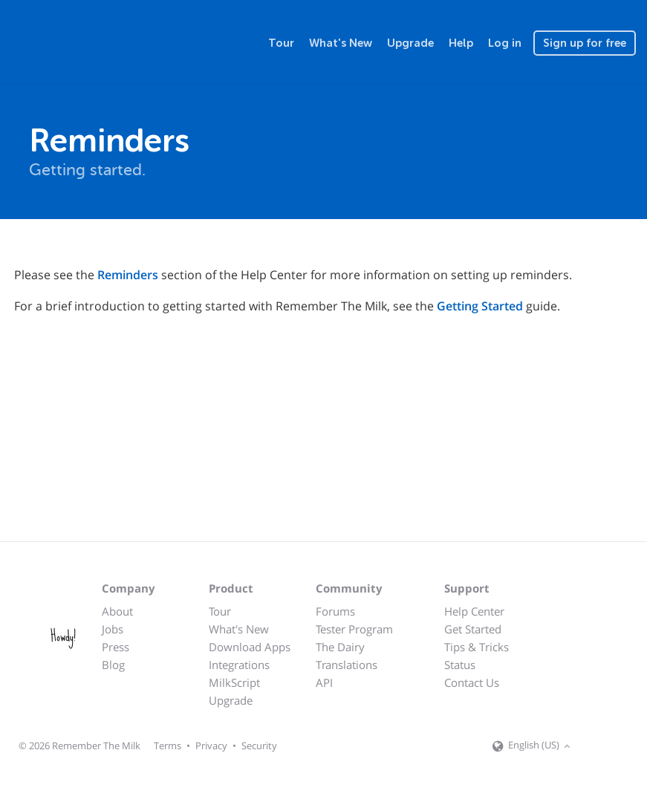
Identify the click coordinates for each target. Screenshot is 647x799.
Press (115, 646)
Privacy (211, 745)
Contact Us (471, 682)
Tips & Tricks (476, 646)
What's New (340, 43)
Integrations (239, 664)
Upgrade (410, 43)
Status (459, 664)
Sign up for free (584, 43)
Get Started (472, 629)
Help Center (474, 611)
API (324, 682)
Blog (113, 664)
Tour (281, 43)
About (117, 611)
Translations (346, 664)
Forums (335, 611)
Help (461, 43)
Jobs (112, 629)
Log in (504, 43)
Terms (167, 745)
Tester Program (354, 629)
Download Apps (249, 646)
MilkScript (234, 682)
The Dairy (340, 646)
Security (259, 745)
